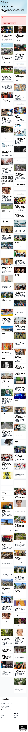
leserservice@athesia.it (6, 710)
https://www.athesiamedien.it (7, 711)
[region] (14, 726)
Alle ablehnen (23, 728)
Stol (1, 719)
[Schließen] (25, 723)
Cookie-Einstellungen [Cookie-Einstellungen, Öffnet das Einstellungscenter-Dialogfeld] (23, 730)
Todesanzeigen (5, 127)
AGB (15, 719)
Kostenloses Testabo (11, 23)
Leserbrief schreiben (6, 128)
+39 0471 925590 (5, 708)
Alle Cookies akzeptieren (23, 726)
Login (5, 23)
